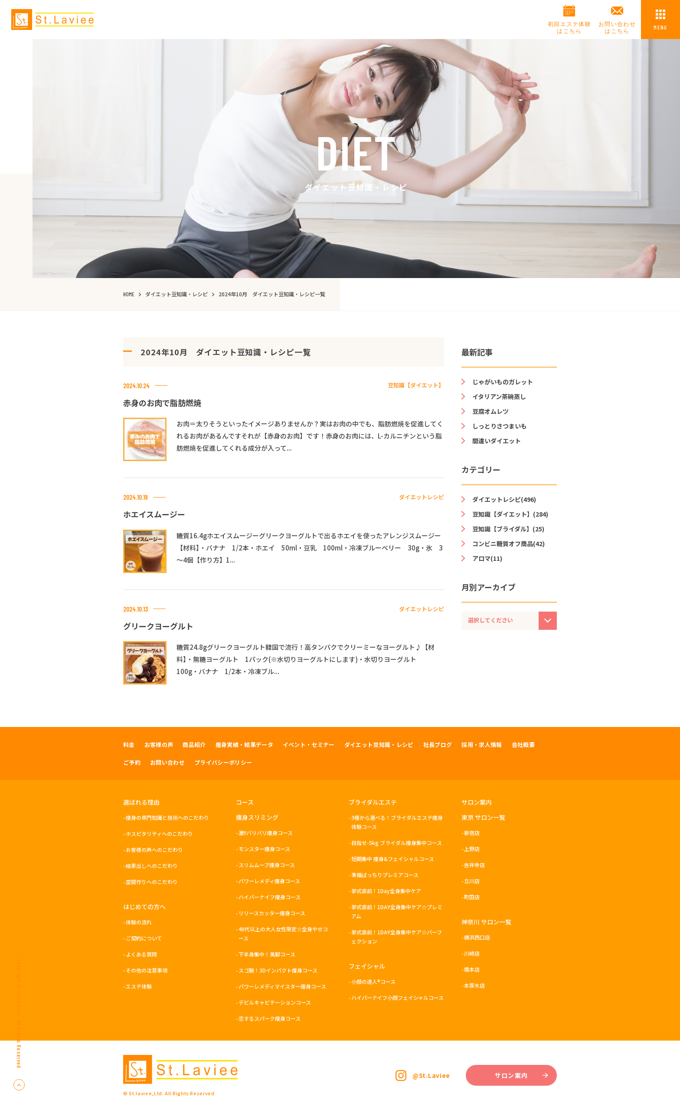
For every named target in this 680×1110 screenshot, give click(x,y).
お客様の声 (158, 744)
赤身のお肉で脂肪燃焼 (162, 402)
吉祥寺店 (474, 864)
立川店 (472, 880)
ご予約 (132, 762)
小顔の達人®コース (373, 981)
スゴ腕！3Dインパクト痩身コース (278, 970)
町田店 (472, 896)
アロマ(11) (487, 558)
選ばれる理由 (141, 802)
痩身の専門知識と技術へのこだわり (167, 817)
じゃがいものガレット (502, 381)
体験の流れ (139, 922)
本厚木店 (474, 985)
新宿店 (472, 832)
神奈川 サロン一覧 (486, 921)
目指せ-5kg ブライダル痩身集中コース (396, 842)
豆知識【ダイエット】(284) (510, 514)
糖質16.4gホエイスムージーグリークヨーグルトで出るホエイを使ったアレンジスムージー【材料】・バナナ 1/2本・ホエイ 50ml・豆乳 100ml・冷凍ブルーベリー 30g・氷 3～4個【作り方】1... (310, 547)
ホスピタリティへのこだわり (159, 833)
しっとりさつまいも (499, 426)
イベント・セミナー (309, 744)
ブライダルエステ (373, 802)
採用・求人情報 (481, 744)
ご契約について (144, 938)
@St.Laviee (431, 1075)
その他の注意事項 (146, 970)
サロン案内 (476, 802)
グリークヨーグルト (158, 626)
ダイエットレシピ (421, 497)
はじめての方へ (144, 906)
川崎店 (472, 953)
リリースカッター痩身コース (272, 913)
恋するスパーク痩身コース (270, 1018)
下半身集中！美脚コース (267, 954)
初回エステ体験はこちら (569, 27)
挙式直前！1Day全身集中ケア (386, 890)
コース (245, 802)
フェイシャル (367, 966)
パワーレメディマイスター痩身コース (282, 986)
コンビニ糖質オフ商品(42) (508, 543)
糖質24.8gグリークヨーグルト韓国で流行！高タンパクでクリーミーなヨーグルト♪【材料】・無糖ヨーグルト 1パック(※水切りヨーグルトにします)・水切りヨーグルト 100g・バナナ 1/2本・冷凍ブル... (306, 659)
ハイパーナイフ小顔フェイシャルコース (397, 997)
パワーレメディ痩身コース (269, 880)
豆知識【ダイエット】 (416, 385)
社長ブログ (437, 744)
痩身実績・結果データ (244, 744)
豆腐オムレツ (490, 411)
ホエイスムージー (154, 514)
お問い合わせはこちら (617, 27)
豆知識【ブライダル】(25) (508, 528)
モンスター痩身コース (264, 848)
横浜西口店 (477, 937)
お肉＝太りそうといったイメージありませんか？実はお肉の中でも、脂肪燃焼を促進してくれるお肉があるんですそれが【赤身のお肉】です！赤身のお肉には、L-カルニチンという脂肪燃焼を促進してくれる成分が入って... (310, 435)
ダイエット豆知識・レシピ (379, 744)
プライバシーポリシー (223, 762)
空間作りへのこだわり (152, 881)
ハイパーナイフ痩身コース (270, 896)
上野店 (472, 848)
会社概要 (523, 744)
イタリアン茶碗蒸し (499, 396)
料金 (129, 744)
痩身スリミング (257, 817)
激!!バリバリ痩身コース (266, 832)
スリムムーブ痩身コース (267, 864)
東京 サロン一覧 (483, 817)
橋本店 (472, 969)
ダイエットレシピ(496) (504, 499)
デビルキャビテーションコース (275, 1002)
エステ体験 (139, 986)
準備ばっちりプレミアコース (384, 874)
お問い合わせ (167, 762)
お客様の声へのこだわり (154, 849)
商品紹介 (194, 744)
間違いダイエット (496, 440)
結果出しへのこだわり (152, 865)
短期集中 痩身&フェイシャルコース (392, 858)
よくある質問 (141, 954)
